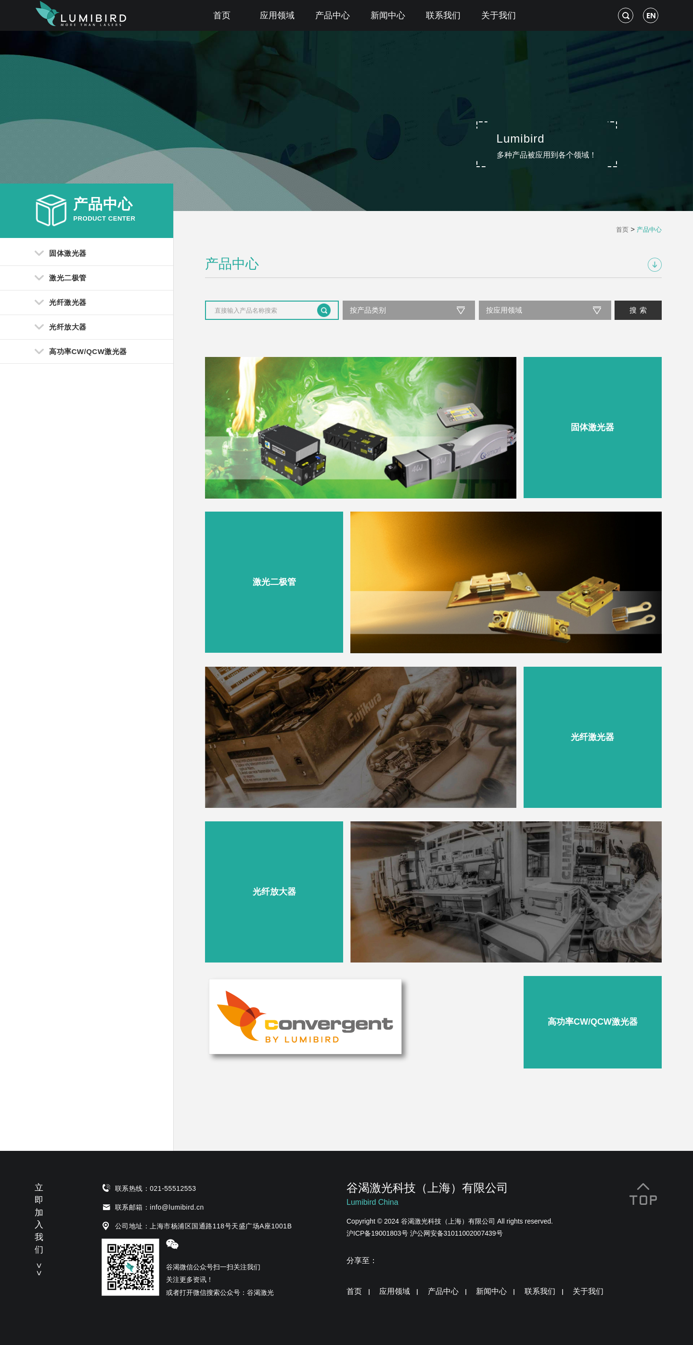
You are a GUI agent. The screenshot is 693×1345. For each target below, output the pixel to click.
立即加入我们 (39, 1228)
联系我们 (443, 15)
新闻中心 (388, 15)
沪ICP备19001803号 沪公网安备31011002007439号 (424, 1233)
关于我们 (498, 15)
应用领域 (277, 15)
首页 (222, 15)
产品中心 (332, 15)
